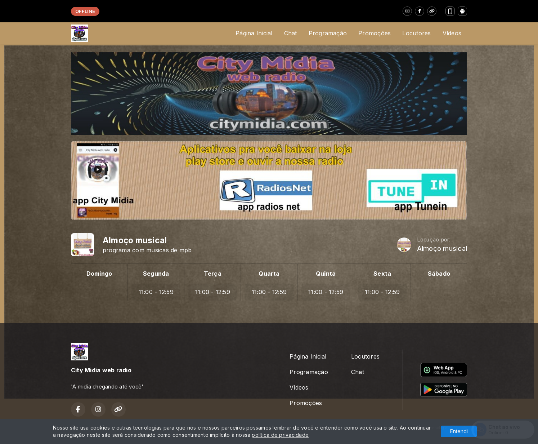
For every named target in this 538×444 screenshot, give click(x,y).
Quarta (269, 273)
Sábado (439, 273)
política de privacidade (280, 435)
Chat (290, 33)
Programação (328, 33)
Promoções (374, 33)
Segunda (156, 273)
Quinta (326, 273)
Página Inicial (254, 33)
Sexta (382, 273)
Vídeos (452, 33)
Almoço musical (442, 248)
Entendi (459, 431)
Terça (212, 273)
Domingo (99, 273)
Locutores (416, 33)
